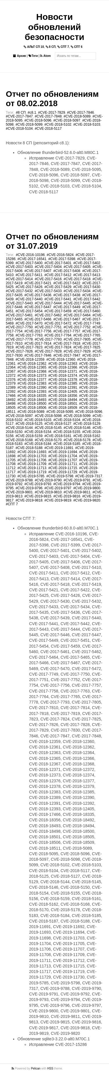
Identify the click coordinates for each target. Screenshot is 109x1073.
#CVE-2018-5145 (48, 428)
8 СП (51, 46)
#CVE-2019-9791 (77, 480)
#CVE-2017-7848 (48, 116)
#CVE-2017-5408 (66, 271)
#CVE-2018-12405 (62, 392)
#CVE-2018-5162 (86, 436)
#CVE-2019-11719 (31, 472)
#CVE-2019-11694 (62, 452)
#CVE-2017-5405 (77, 267)
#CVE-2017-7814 (37, 343)
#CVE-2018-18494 (62, 400)
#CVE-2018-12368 (31, 371)
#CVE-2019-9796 (28, 488)
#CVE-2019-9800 (86, 488)
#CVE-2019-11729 (62, 472)
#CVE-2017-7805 (77, 339)
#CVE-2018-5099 (28, 124)
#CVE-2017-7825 (86, 347)
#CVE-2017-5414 (19, 279)
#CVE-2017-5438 (66, 295)
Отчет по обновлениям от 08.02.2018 (52, 99)
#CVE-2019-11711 (62, 464)
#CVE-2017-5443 (19, 303)
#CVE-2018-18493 (31, 400)
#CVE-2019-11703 (31, 456)
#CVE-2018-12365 (31, 367)
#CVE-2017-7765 (86, 335)
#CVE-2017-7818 (66, 343)
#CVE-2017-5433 (48, 291)
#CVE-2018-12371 (62, 371)
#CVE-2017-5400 (28, 263)
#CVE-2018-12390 (31, 387)
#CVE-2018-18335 (31, 396)
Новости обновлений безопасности (54, 27)
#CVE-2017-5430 (86, 287)
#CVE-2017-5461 (19, 315)
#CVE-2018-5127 (58, 424)
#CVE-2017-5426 (28, 287)
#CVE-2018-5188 (28, 448)
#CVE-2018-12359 (29, 359)
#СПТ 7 (12, 504)
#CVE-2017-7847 (19, 116)
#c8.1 (32, 113)
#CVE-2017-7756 (37, 331)
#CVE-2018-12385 (62, 383)
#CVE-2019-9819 (58, 500)
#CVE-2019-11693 (31, 452)
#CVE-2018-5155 (66, 432)
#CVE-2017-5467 (66, 319)
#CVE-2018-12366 (62, 367)
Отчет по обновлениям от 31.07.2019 (52, 241)
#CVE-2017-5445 (77, 303)
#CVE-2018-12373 (31, 376)
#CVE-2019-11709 (31, 464)
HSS (50, 1068)
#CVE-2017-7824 (58, 347)
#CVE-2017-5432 (19, 291)
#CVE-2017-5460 (86, 311)
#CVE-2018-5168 (19, 440)
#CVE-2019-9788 (19, 480)
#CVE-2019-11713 (31, 468)
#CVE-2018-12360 (60, 359)
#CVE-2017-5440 (28, 299)
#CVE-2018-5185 (66, 444)
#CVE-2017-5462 (48, 315)
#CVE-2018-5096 (37, 120)
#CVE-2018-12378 (62, 380)
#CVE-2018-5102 (58, 124)
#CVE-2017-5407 (37, 271)
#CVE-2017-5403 (19, 267)
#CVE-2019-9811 (77, 492)
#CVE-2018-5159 (28, 436)
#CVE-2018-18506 (31, 408)
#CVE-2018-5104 (19, 129)
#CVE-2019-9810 (48, 492)
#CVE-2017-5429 (58, 287)
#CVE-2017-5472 (58, 323)
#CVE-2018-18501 (62, 404)
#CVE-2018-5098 (48, 416)
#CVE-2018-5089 (77, 116)
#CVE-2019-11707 (62, 460)
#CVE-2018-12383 (31, 383)
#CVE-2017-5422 (66, 283)
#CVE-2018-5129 (86, 424)
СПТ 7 (63, 46)
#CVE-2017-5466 (37, 319)
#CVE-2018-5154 (37, 432)
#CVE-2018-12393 (31, 392)
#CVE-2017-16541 (31, 259)
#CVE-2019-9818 (28, 500)
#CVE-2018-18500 (31, 404)
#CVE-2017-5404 (48, 267)
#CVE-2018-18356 (62, 396)
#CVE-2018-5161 (58, 436)
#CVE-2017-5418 (77, 279)
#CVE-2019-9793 (37, 484)
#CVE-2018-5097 (66, 120)
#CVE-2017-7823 (28, 347)
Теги (33, 55)
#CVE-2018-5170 (48, 440)
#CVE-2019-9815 (37, 496)
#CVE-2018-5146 (77, 428)
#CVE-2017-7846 (80, 113)
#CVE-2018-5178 (77, 440)
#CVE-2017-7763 (28, 335)
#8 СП (21, 113)
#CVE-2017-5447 (37, 307)
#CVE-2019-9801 (19, 492)
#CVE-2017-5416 (48, 279)
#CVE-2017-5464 (77, 315)
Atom (45, 55)
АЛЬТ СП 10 (34, 46)
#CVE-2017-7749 (86, 323)
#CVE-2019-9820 (86, 500)
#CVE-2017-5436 (37, 295)
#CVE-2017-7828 (48, 351)
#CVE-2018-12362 (31, 364)
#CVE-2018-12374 (62, 376)
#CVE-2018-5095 (59, 412)
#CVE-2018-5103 (86, 124)
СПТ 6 (77, 46)
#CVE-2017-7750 (19, 327)
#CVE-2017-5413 (86, 275)
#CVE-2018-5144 (19, 428)
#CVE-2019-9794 (66, 484)
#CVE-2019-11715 (62, 468)
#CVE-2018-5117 (48, 129)
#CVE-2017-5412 (58, 275)
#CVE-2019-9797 (58, 488)
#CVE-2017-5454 (28, 311)
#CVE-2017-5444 (48, 303)
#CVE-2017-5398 (61, 259)
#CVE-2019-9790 (48, 480)
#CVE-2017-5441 (58, 299)
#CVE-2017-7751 (48, 327)
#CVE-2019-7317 (88, 476)
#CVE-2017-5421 (37, 283)
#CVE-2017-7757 (66, 331)
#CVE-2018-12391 (62, 387)
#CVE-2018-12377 (31, 380)
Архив (19, 55)
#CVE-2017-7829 (51, 113)
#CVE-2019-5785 (30, 476)
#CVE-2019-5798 (59, 476)
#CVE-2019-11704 (62, 456)
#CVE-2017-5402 (86, 263)
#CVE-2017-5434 (77, 291)
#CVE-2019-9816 (66, 496)
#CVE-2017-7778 (19, 339)
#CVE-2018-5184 (37, 444)
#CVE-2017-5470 (28, 323)
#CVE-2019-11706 (31, 460)
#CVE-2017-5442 (86, 299)
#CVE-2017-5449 (66, 307)
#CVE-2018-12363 (62, 364)
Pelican (35, 1068)
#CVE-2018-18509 (62, 408)
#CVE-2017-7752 (77, 327)
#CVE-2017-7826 (19, 351)
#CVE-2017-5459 (58, 311)
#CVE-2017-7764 (58, 335)
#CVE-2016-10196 (30, 255)
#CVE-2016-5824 (60, 255)
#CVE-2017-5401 (58, 263)
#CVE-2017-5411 (28, 275)
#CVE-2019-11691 (58, 448)
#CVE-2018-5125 (28, 424)
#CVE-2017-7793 (48, 339)
